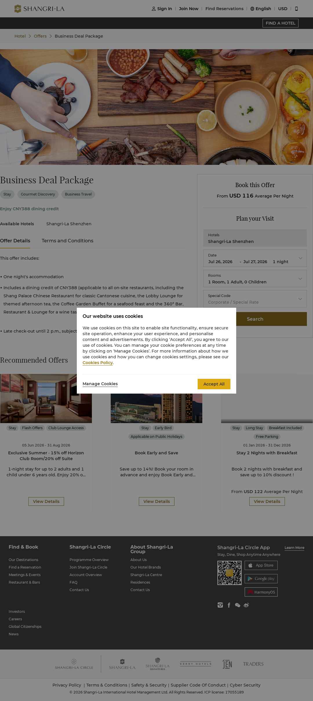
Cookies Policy (98, 362)
